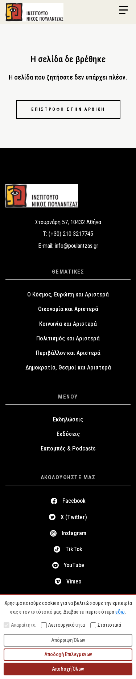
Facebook (74, 500)
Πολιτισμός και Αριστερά (68, 338)
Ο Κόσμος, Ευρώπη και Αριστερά (68, 294)
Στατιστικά (105, 625)
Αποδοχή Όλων (68, 669)
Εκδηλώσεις (68, 419)
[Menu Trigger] (123, 10)
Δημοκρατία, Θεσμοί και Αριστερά (68, 367)
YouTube (74, 565)
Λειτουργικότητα (63, 625)
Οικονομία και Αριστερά (68, 309)
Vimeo (73, 581)
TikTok (73, 549)
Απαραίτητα (20, 625)
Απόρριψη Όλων (68, 640)
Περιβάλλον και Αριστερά (68, 352)
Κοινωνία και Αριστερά (68, 323)
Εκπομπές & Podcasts (68, 448)
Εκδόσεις (68, 434)
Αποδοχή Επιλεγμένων (68, 654)
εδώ (120, 612)
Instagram (74, 533)
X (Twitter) (74, 517)
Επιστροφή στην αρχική (68, 109)
